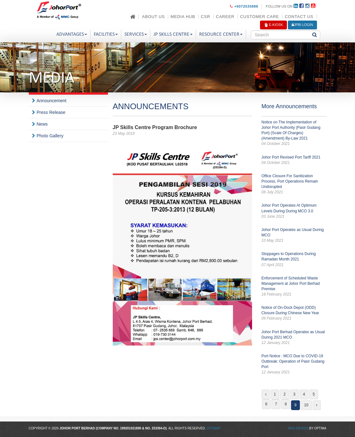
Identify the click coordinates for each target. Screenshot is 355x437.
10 (306, 405)
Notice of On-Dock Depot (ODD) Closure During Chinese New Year (294, 313)
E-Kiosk (273, 25)
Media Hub (182, 16)
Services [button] (135, 34)
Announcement (52, 100)
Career (225, 16)
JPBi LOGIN (302, 25)
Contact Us (299, 16)
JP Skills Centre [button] (173, 34)
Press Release (51, 112)
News (42, 124)
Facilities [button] (106, 34)
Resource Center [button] (221, 34)
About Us (153, 16)
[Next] (317, 405)
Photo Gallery (50, 135)
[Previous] (266, 394)
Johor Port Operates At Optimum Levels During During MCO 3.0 (294, 211)
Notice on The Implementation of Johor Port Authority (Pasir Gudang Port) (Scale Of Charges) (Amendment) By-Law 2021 (294, 133)
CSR (205, 16)
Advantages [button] (71, 34)
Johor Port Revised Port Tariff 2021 (294, 160)
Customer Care (259, 16)
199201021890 (130, 428)
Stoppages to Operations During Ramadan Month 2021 (294, 259)
